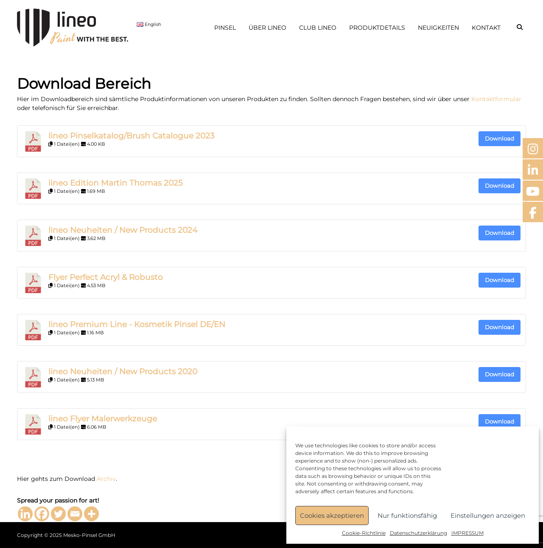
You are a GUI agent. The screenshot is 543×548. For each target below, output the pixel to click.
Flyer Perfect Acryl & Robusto (105, 277)
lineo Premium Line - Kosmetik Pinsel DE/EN (136, 324)
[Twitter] (58, 513)
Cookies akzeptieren (332, 515)
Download (499, 138)
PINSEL (225, 27)
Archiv (106, 479)
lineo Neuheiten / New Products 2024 (122, 230)
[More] (91, 513)
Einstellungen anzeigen (488, 515)
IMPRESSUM (467, 533)
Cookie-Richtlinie (364, 533)
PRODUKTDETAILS (377, 27)
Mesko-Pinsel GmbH (89, 535)
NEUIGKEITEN (438, 27)
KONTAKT (486, 27)
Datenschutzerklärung (418, 533)
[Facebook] (41, 513)
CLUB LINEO (317, 27)
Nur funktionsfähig (407, 515)
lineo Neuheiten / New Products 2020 (122, 371)
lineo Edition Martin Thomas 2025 (115, 183)
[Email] (74, 513)
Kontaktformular (496, 99)
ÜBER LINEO (267, 27)
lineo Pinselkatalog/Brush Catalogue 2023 (131, 136)
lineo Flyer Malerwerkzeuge (102, 419)
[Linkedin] (25, 513)
